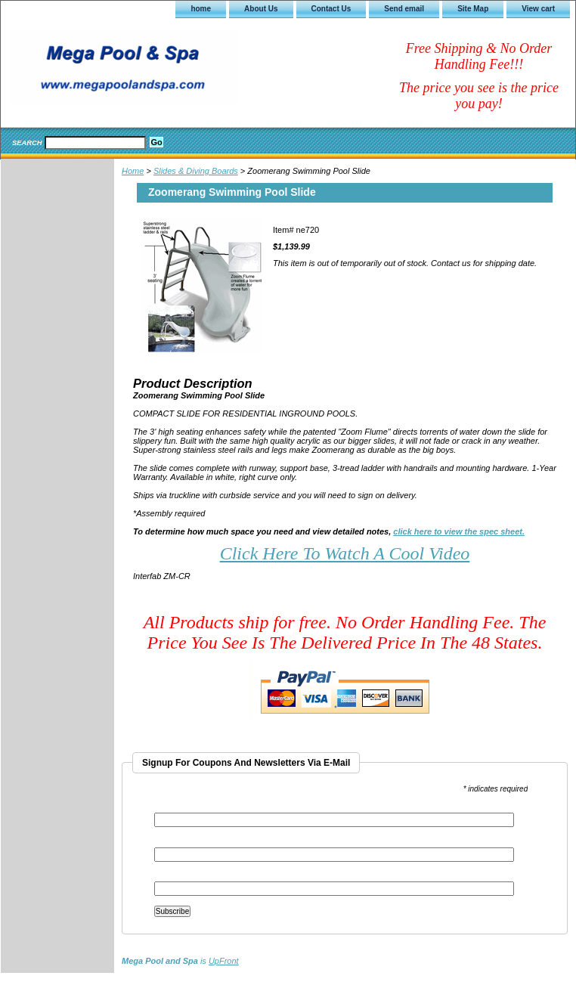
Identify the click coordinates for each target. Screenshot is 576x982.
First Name (174, 842)
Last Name (173, 876)
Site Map (472, 9)
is (180, 960)
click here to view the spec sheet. (459, 531)
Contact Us (331, 9)
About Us (260, 9)
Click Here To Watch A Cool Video (345, 553)
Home (133, 170)
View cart (538, 9)
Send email (404, 9)
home (200, 9)
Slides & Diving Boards (195, 170)
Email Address (183, 807)
